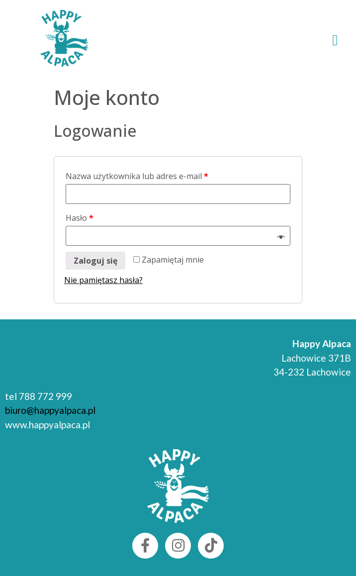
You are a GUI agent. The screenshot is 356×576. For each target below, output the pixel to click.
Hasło (79, 217)
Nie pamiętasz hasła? (103, 280)
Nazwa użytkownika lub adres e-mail (137, 176)
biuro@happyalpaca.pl (50, 410)
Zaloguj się (95, 260)
